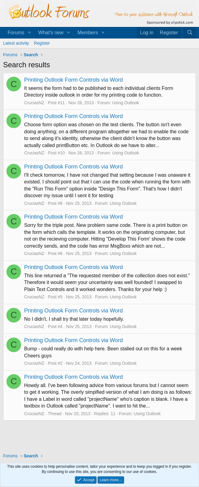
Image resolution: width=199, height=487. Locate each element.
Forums (16, 32)
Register (42, 43)
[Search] (189, 33)
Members (88, 32)
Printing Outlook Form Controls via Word (73, 80)
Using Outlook (125, 102)
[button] (29, 33)
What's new (50, 32)
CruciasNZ (34, 102)
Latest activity (16, 43)
